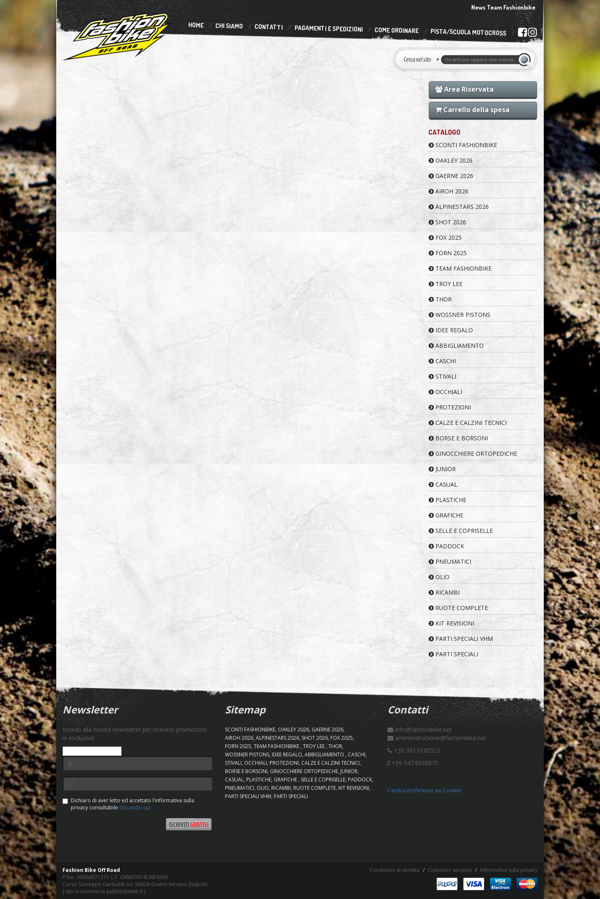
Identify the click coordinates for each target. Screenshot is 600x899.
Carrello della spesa (472, 109)
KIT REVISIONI (451, 623)
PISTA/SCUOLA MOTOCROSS (468, 33)
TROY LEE (445, 284)
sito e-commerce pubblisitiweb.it (104, 891)
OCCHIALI (445, 392)
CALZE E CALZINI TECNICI (468, 423)
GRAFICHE (446, 515)
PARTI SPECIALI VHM (461, 639)
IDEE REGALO (451, 330)
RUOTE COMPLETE (458, 608)
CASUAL (443, 484)
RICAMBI (444, 592)
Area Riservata (464, 89)
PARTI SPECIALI (453, 654)
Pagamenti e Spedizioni (329, 28)
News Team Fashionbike (503, 7)
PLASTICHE (447, 500)
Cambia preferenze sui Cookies (425, 790)
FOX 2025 (445, 237)
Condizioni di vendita (395, 870)
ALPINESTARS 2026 (459, 207)
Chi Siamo (229, 26)
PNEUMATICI (450, 561)
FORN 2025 (448, 253)
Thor (440, 299)
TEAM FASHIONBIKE (460, 268)
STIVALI (442, 376)
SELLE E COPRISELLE (461, 531)
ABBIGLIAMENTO (456, 345)
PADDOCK (446, 546)
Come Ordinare (397, 30)
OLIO (439, 577)
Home (196, 25)
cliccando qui (134, 807)
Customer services (450, 870)
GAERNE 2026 (451, 176)
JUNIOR (442, 469)
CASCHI (442, 361)
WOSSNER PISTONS (459, 315)
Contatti (269, 27)
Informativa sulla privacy (509, 870)
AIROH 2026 (448, 191)
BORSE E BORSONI (458, 438)
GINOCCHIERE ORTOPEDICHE (473, 453)
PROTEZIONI (450, 407)
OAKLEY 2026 (450, 160)
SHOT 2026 (447, 222)
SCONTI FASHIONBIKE (463, 145)
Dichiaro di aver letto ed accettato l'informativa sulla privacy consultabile (128, 804)
